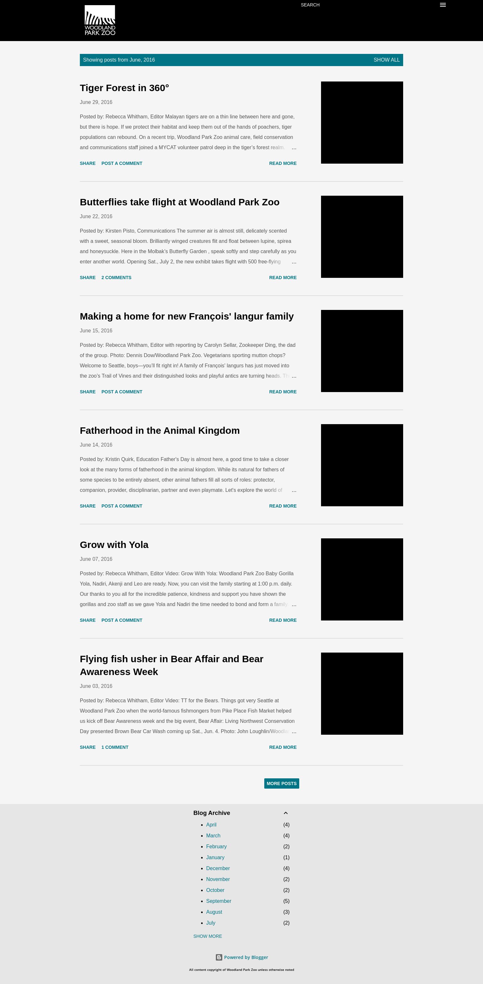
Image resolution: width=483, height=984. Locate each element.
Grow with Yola (114, 544)
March (213, 835)
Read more (283, 163)
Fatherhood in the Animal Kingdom (160, 430)
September (218, 901)
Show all (387, 60)
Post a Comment (121, 163)
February (216, 846)
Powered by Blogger (241, 957)
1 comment (114, 747)
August (214, 912)
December (218, 868)
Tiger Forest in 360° (124, 87)
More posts (282, 783)
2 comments (116, 277)
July (210, 923)
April (211, 824)
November (218, 879)
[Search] (310, 5)
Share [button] (88, 163)
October (215, 890)
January (215, 857)
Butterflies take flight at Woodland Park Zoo (180, 202)
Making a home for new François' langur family (187, 316)
